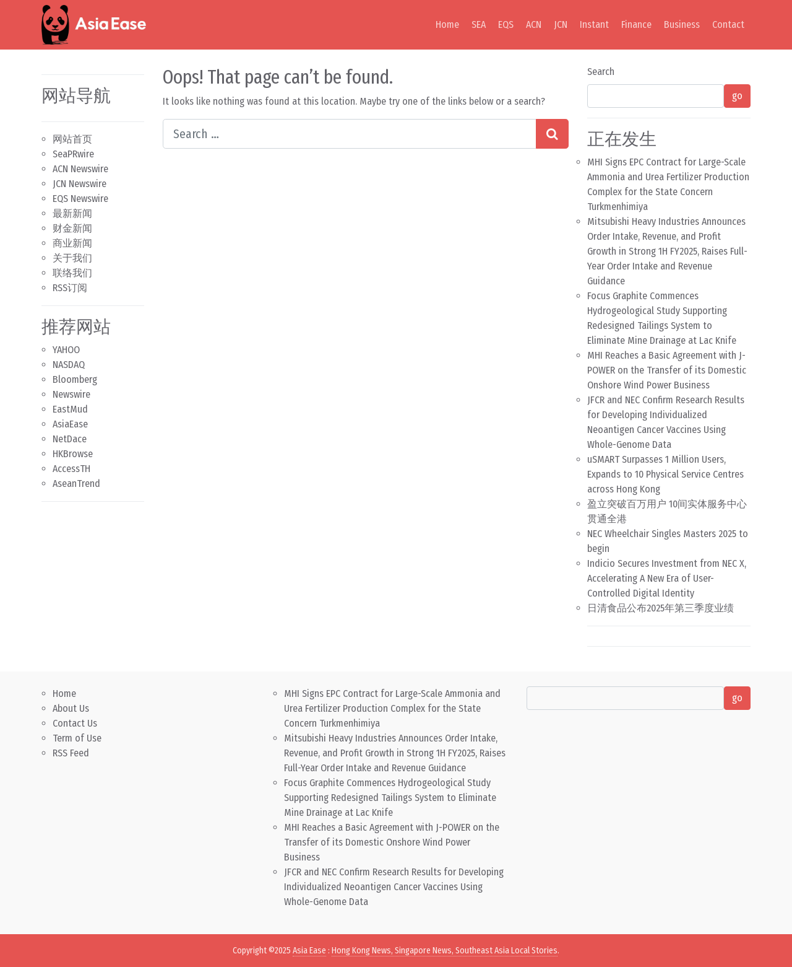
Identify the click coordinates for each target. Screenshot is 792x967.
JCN (560, 24)
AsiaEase (70, 424)
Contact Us (75, 723)
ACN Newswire (80, 169)
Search (600, 71)
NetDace (70, 439)
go (737, 96)
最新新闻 (72, 213)
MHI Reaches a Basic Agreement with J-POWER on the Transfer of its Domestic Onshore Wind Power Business (666, 370)
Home (447, 24)
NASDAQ (69, 364)
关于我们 (72, 258)
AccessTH (71, 469)
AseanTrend (76, 483)
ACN (533, 24)
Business (682, 24)
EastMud (70, 409)
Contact (728, 24)
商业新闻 (72, 243)
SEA (478, 24)
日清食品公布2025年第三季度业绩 (660, 608)
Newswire (71, 394)
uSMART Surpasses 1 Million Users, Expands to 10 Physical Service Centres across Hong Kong (665, 474)
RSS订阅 (70, 288)
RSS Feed (71, 753)
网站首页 (72, 139)
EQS (506, 24)
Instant (594, 24)
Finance (636, 24)
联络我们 (72, 273)
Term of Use (77, 738)
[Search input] (349, 134)
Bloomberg (75, 379)
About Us (71, 708)
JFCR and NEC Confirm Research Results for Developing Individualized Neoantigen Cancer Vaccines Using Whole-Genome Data (394, 887)
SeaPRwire (73, 154)
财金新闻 (72, 228)
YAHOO (66, 350)
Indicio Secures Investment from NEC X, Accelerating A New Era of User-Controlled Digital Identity (666, 578)
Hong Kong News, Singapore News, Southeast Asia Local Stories (444, 950)
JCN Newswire (79, 184)
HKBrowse (73, 454)
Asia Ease (309, 950)
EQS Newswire (80, 198)
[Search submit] (552, 134)
